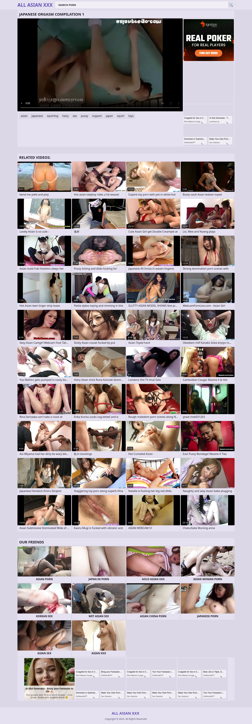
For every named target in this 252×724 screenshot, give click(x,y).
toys (131, 116)
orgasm (97, 116)
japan (109, 116)
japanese (37, 116)
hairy (65, 116)
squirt (120, 116)
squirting (52, 116)
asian (24, 116)
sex (75, 116)
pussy (84, 116)
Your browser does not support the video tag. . (100, 64)
